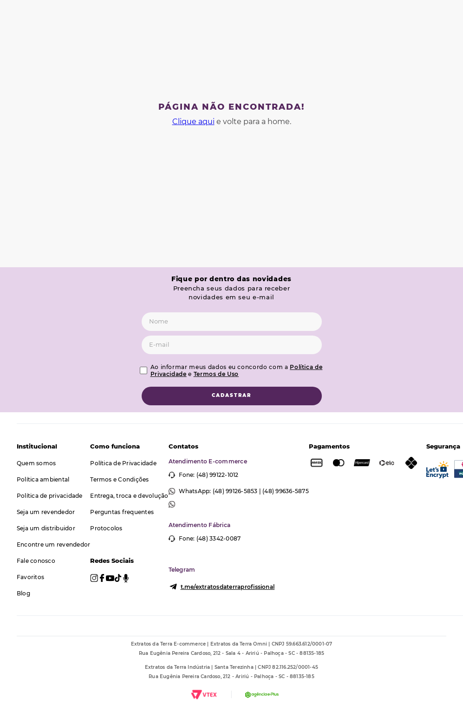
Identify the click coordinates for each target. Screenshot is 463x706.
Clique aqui (193, 121)
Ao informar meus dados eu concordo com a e (236, 370)
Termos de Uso (216, 373)
